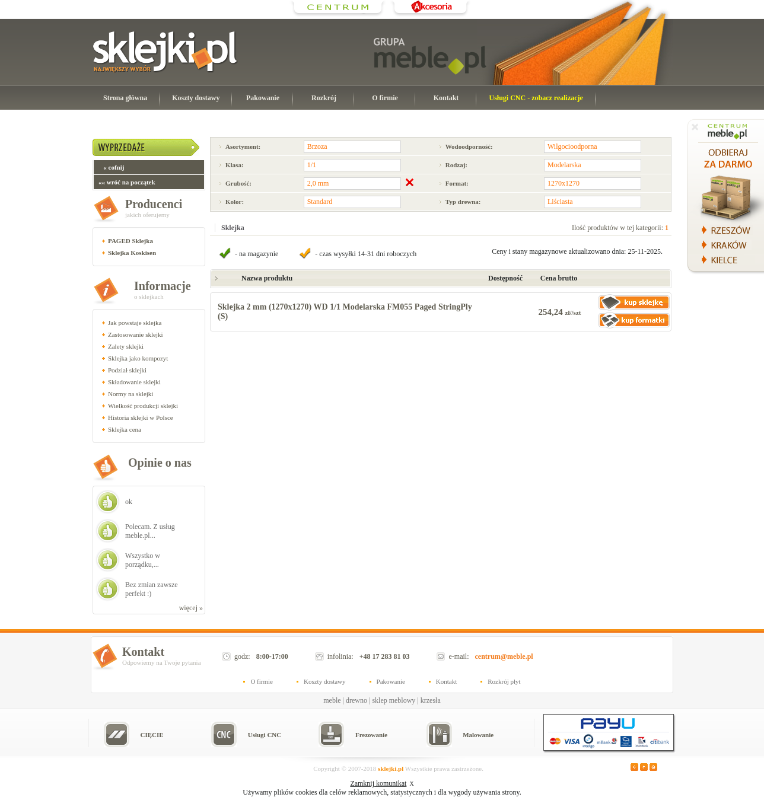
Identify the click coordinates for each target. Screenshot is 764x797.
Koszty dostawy (195, 98)
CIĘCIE (151, 734)
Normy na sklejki (130, 393)
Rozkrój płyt (504, 681)
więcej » (191, 608)
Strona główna (125, 98)
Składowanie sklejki (134, 381)
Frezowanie (371, 734)
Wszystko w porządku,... (142, 560)
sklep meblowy (393, 700)
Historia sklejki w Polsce (140, 417)
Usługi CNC (265, 734)
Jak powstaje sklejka (134, 322)
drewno (356, 700)
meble (331, 700)
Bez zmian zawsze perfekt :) (151, 589)
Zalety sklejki (126, 346)
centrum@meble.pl (504, 656)
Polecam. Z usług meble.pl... (150, 531)
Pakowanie (262, 98)
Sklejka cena (124, 429)
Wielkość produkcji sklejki (143, 405)
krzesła (431, 700)
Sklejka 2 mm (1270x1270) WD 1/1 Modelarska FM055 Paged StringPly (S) (345, 311)
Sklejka (232, 228)
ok (128, 502)
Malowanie (478, 734)
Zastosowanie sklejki (135, 334)
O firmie (385, 98)
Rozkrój (323, 98)
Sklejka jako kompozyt (138, 358)
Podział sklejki (127, 370)
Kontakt (446, 98)
